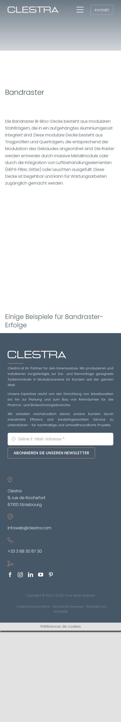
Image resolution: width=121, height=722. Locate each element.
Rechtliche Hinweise (68, 606)
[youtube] (40, 574)
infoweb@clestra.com (29, 528)
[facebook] (10, 574)
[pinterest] (50, 574)
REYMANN (61, 611)
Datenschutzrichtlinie (34, 606)
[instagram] (20, 574)
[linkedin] (30, 574)
